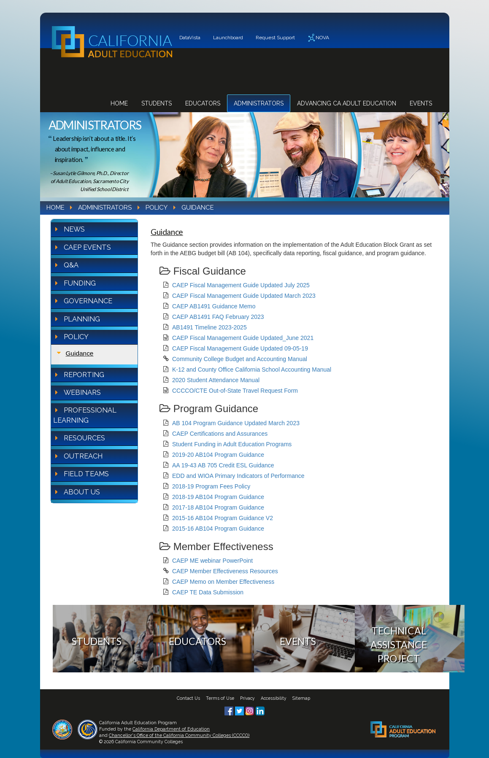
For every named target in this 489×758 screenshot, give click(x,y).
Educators (202, 103)
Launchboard (228, 37)
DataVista (189, 37)
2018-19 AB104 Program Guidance (218, 497)
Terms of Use (220, 698)
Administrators (259, 103)
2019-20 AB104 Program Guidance (218, 454)
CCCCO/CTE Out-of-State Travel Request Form (235, 390)
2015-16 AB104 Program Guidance (218, 528)
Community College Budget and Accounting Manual (239, 359)
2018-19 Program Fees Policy (211, 486)
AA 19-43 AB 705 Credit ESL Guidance (223, 465)
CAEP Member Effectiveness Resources (225, 571)
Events (421, 103)
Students (156, 103)
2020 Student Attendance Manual (215, 380)
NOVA (318, 38)
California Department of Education (171, 728)
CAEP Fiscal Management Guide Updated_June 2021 (242, 337)
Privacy (247, 698)
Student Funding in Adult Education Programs (232, 444)
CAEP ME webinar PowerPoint (212, 560)
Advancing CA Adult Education (346, 103)
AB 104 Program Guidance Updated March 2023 (236, 423)
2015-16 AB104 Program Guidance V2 (222, 518)
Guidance (80, 353)
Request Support (275, 37)
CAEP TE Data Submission (207, 592)
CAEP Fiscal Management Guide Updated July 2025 (241, 285)
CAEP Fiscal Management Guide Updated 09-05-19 (240, 348)
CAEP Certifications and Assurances (219, 433)
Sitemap (301, 698)
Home (119, 103)
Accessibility (273, 698)
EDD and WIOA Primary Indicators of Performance (238, 475)
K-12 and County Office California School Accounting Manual (251, 369)
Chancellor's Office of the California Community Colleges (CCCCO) (179, 735)
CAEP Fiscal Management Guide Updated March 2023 (244, 295)
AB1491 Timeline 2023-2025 (209, 327)
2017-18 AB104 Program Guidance (218, 507)
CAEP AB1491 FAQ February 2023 (218, 316)
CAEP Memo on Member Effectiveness (223, 581)
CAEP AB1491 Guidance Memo (213, 306)
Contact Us (188, 698)
